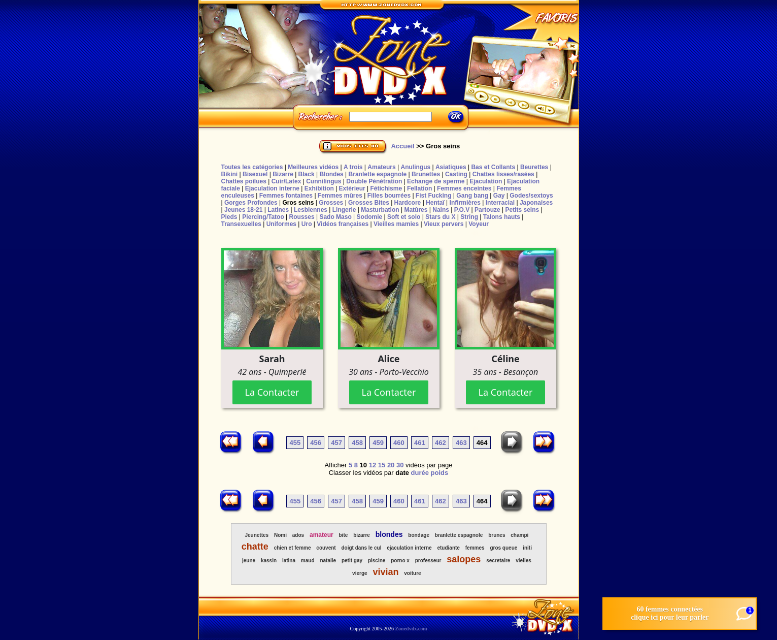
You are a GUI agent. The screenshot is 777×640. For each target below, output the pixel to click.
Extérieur (352, 188)
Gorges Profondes (251, 202)
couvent (325, 548)
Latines (278, 209)
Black (306, 174)
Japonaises (536, 202)
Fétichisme (386, 188)
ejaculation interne (409, 548)
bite (343, 535)
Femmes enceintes (464, 188)
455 (294, 442)
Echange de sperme (435, 181)
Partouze (487, 209)
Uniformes (281, 224)
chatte (255, 546)
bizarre (361, 535)
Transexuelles (241, 224)
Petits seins (522, 209)
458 (357, 442)
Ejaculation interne (272, 188)
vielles (523, 560)
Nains (440, 209)
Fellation (419, 188)
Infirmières (465, 202)
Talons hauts (501, 216)
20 (390, 465)
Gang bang (472, 195)
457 (336, 442)
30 (399, 465)
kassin (269, 560)
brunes (496, 535)
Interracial (500, 202)
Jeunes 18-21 (243, 209)
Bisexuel (255, 174)
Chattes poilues (243, 181)
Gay (499, 195)
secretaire (498, 560)
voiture (412, 573)
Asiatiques (450, 167)
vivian (385, 572)
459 (378, 442)
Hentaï (435, 202)
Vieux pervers (444, 224)
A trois (353, 167)
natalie (328, 560)
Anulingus (415, 167)
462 (440, 442)
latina (288, 560)
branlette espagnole (459, 535)
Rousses (302, 216)
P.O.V (461, 209)
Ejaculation (485, 181)
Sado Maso (335, 216)
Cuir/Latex (286, 181)
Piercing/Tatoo (263, 216)
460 (398, 442)
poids (440, 472)
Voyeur (478, 224)
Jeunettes (256, 535)
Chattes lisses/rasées (503, 174)
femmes (475, 548)
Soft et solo (403, 216)
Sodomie (370, 216)
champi (519, 535)
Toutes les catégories (252, 167)
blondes (389, 534)
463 (461, 442)
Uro (306, 224)
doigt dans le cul (362, 548)
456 (315, 442)
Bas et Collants (493, 167)
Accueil (402, 146)
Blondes (331, 174)
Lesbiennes (310, 209)
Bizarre (283, 174)
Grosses (331, 202)
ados (298, 535)
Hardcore (407, 202)
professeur (428, 560)
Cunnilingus (323, 181)
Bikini (229, 174)
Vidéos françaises (342, 224)
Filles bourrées (389, 195)
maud (308, 560)
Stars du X (440, 216)
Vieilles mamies (396, 224)
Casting (456, 174)
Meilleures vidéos (313, 167)
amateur (321, 534)
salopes (464, 559)
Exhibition (319, 188)
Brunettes (426, 174)
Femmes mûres (340, 195)
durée (420, 472)
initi (527, 548)
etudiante (448, 548)
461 (419, 442)
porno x (400, 560)
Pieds (229, 216)
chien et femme (292, 548)
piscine (376, 560)
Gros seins (298, 202)
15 (381, 465)
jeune (248, 560)
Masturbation (380, 209)
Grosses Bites (368, 202)
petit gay (352, 560)
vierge (359, 573)
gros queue (503, 548)
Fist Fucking (434, 195)
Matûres (415, 209)
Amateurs (381, 167)
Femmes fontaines (286, 195)
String (469, 216)
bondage (418, 535)
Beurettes (534, 167)
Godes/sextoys (531, 195)
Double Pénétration (374, 181)
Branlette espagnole (378, 174)
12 (372, 465)
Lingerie (344, 209)
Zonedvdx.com (411, 628)
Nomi (280, 535)
